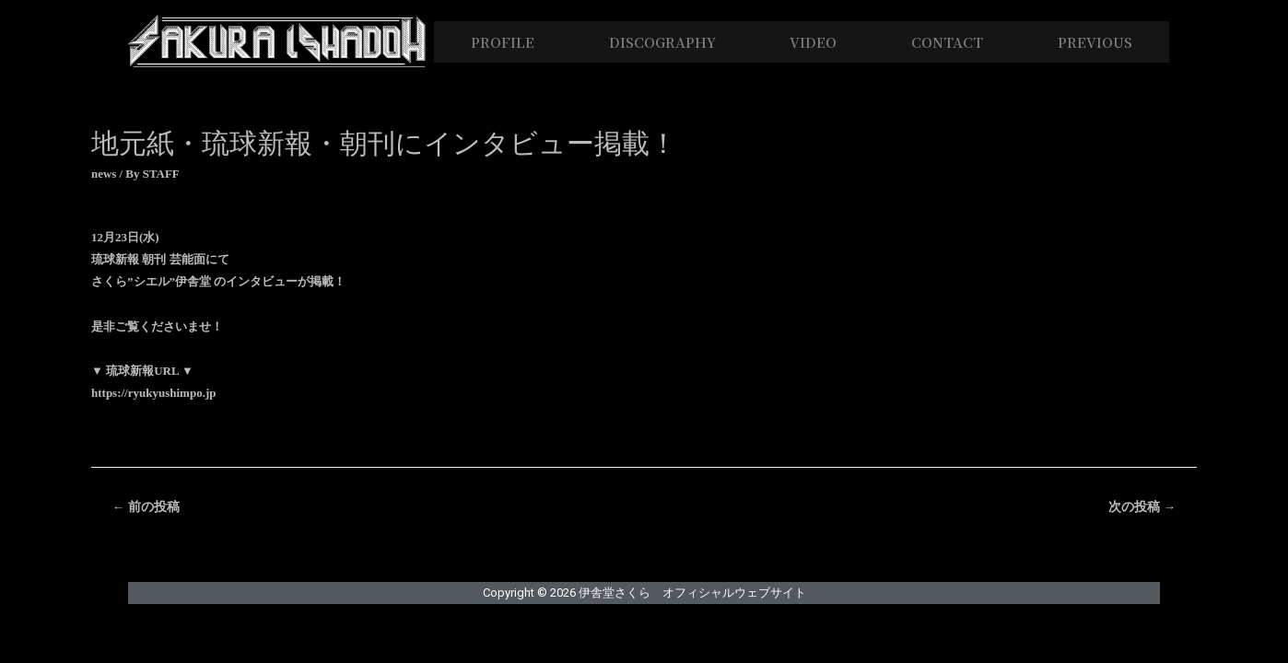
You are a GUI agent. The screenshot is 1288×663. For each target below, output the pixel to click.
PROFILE (502, 42)
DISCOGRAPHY (662, 42)
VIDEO (813, 42)
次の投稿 (1142, 507)
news (103, 173)
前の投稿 (146, 507)
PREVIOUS (1095, 42)
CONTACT (947, 42)
